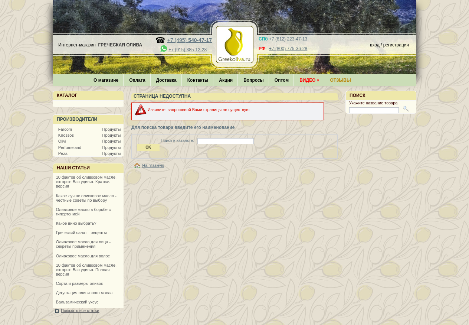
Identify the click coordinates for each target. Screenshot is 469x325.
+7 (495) (189, 40)
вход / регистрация (389, 45)
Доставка (166, 80)
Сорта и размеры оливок (79, 283)
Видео (309, 80)
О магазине (106, 80)
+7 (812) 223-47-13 (288, 39)
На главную (153, 165)
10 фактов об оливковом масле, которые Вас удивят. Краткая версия (86, 181)
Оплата (137, 80)
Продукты (111, 129)
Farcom (65, 129)
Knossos (66, 135)
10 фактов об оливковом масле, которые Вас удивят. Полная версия (86, 269)
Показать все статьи (80, 310)
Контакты (198, 80)
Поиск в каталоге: (177, 140)
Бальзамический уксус (77, 302)
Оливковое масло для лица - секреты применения (83, 244)
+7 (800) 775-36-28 (288, 48)
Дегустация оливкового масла (84, 292)
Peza (63, 153)
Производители (77, 119)
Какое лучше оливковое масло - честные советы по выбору (86, 198)
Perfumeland (69, 147)
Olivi (62, 141)
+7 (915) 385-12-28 (187, 49)
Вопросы (253, 80)
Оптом (282, 80)
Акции (226, 80)
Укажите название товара (373, 103)
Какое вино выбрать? (76, 223)
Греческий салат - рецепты (81, 232)
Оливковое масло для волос (83, 256)
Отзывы (340, 80)
